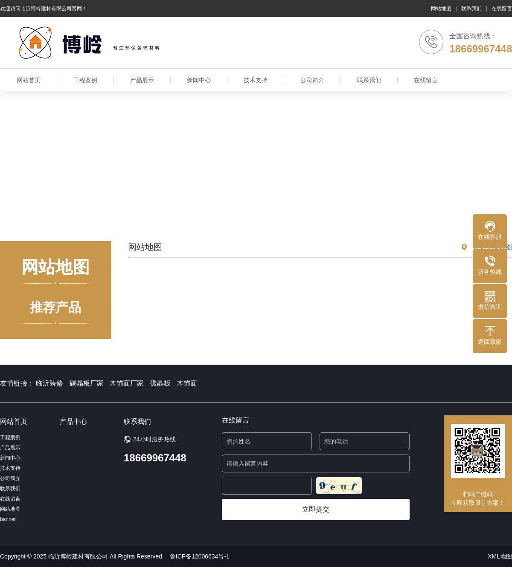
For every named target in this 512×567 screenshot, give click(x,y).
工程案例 (85, 80)
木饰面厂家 (127, 383)
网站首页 (29, 80)
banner (8, 519)
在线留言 (502, 9)
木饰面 (187, 383)
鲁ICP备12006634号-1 (200, 556)
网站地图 (441, 9)
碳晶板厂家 (87, 383)
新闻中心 (199, 80)
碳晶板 (160, 383)
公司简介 (312, 80)
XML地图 (500, 556)
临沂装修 (49, 383)
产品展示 (142, 80)
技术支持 (256, 80)
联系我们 (471, 9)
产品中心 (73, 421)
